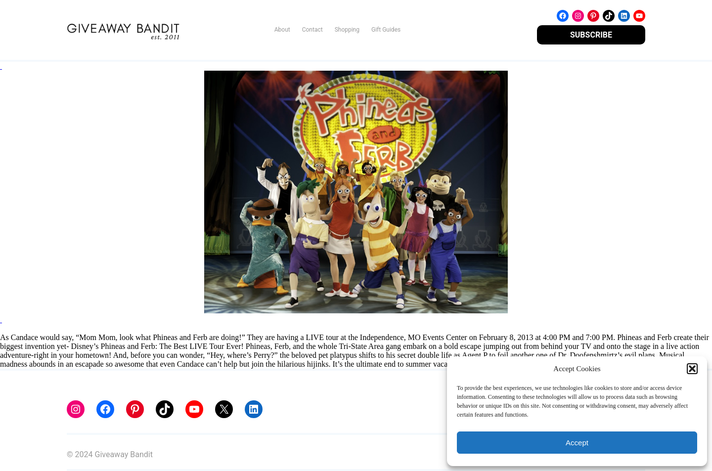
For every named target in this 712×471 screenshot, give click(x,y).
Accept (577, 442)
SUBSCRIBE (591, 35)
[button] (692, 369)
